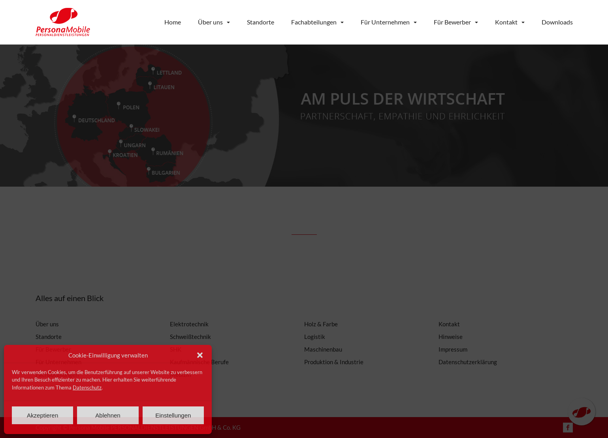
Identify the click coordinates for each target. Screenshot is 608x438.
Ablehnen (107, 415)
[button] (200, 355)
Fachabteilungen (314, 22)
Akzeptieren (42, 415)
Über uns (210, 22)
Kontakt (506, 22)
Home (172, 22)
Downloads (557, 22)
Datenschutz (87, 387)
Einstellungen (173, 415)
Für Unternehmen (385, 22)
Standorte (260, 22)
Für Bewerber (452, 22)
